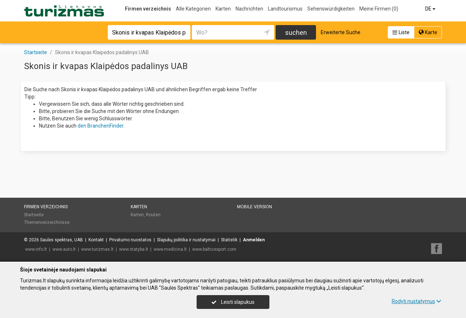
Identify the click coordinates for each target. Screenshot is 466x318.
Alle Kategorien (193, 9)
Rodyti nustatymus (416, 301)
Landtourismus (285, 9)
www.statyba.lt (133, 249)
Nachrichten (249, 9)
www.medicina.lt (170, 249)
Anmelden (254, 239)
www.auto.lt (64, 249)
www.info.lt (36, 249)
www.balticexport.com (214, 249)
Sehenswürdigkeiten (331, 9)
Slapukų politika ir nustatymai (186, 239)
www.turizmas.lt (97, 249)
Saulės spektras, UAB (61, 239)
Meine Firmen (378, 9)
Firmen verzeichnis (148, 9)
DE (431, 9)
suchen (296, 32)
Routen (153, 214)
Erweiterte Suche (340, 32)
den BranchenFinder (100, 126)
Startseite (34, 214)
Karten (223, 9)
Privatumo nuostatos (130, 239)
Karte (428, 32)
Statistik (229, 239)
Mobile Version (254, 206)
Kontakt (96, 239)
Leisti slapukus (233, 302)
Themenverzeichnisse (47, 222)
